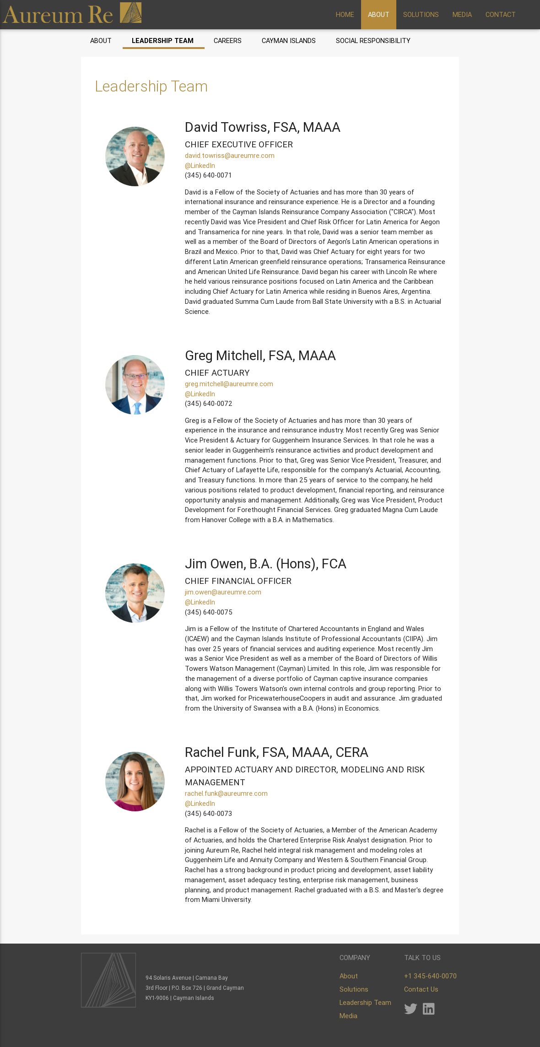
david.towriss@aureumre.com (230, 155)
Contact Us (421, 989)
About (101, 40)
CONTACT (501, 14)
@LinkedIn (200, 165)
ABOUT (378, 14)
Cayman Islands (289, 40)
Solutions (354, 989)
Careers (228, 40)
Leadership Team (163, 40)
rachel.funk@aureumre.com (226, 793)
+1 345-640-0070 (430, 975)
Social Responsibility (373, 40)
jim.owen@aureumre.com (223, 592)
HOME (345, 14)
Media (348, 1015)
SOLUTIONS (421, 14)
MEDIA (462, 14)
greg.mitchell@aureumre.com (229, 383)
